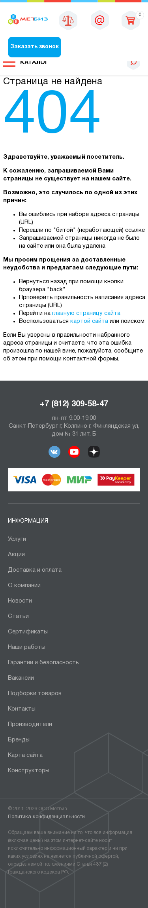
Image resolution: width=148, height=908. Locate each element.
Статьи (18, 616)
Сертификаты (28, 632)
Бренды (19, 740)
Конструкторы (28, 770)
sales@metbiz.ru (100, 20)
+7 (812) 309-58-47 (74, 404)
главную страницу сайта (86, 313)
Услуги (17, 539)
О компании (24, 585)
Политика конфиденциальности (46, 817)
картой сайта (89, 321)
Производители (30, 724)
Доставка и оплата (35, 570)
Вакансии (21, 678)
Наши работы (26, 647)
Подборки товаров (35, 693)
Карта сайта (25, 755)
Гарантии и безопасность (43, 662)
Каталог (34, 62)
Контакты (22, 709)
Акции (16, 554)
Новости (20, 601)
